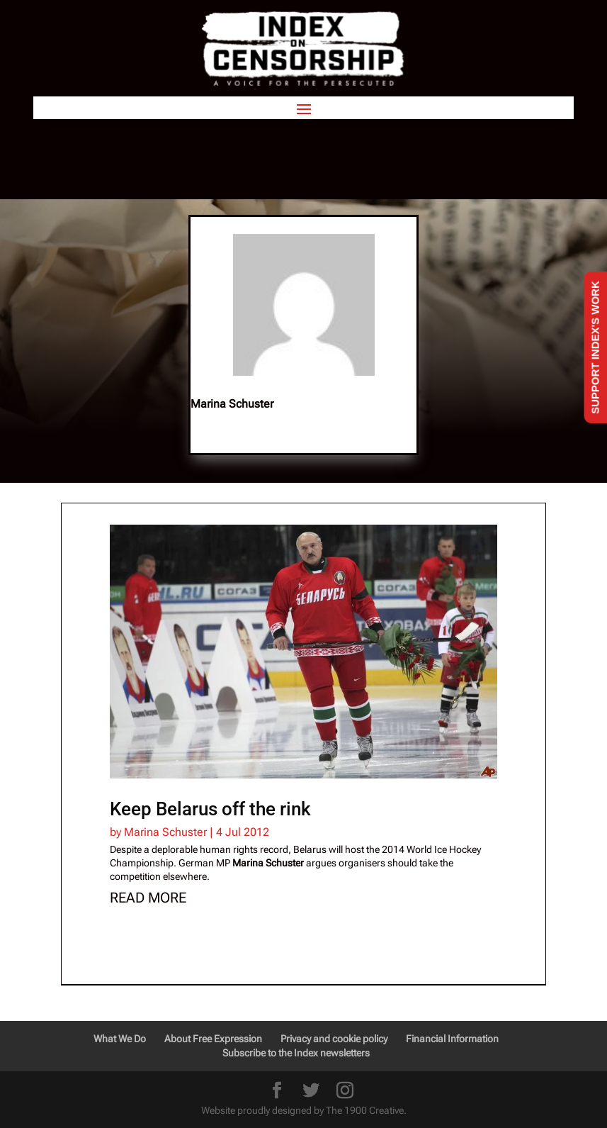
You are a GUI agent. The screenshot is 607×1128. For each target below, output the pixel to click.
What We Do (119, 1038)
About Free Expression (213, 1038)
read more (148, 897)
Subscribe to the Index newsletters (296, 1053)
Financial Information (452, 1038)
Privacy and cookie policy (333, 1038)
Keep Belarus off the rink (210, 809)
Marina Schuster (165, 832)
